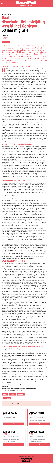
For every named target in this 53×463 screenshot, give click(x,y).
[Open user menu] (51, 3)
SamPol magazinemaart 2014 (6, 38)
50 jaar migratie (21, 394)
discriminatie (12, 394)
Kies (13, 423)
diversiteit (5, 394)
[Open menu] (1, 3)
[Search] (49, 3)
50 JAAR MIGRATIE (6, 14)
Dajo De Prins (5, 35)
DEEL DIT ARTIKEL (6, 41)
